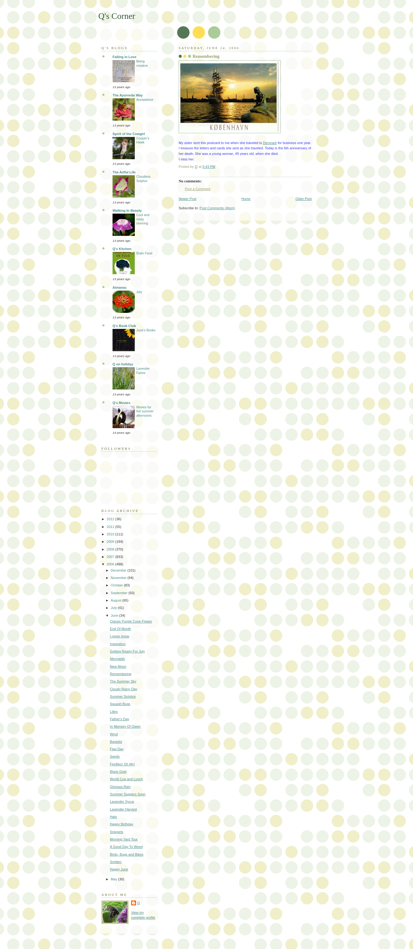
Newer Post (187, 199)
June (115, 615)
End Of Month (120, 629)
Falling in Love (124, 57)
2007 (111, 557)
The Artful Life (124, 172)
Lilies (114, 711)
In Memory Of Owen (125, 726)
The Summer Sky (123, 681)
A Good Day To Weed (126, 847)
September (119, 593)
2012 (111, 519)
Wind (114, 734)
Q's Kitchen (122, 249)
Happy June (119, 869)
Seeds (115, 756)
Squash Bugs (120, 704)
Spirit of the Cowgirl (129, 134)
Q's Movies (121, 403)
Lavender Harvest (123, 809)
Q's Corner (116, 16)
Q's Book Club (124, 326)
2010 (111, 534)
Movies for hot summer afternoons (144, 411)
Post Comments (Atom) (217, 208)
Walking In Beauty (127, 210)
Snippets (116, 832)
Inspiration (118, 644)
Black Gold (118, 771)
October (117, 585)
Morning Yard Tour (124, 839)
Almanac (120, 287)
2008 (111, 549)
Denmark (270, 143)
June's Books (145, 330)
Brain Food (144, 253)
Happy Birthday (122, 824)
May (114, 879)
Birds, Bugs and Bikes (126, 854)
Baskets (116, 741)
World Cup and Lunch (126, 779)
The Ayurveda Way (128, 95)
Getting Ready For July (127, 651)
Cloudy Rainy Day (123, 689)
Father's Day (119, 719)
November (119, 578)
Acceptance (144, 99)
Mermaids (117, 659)
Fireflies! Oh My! (122, 764)
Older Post (304, 199)
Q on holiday (123, 364)
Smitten (115, 862)
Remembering (120, 674)
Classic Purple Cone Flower (131, 621)
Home (245, 199)
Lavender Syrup (122, 801)
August (116, 600)
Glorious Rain (120, 787)
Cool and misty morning (142, 219)
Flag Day (117, 749)
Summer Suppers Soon (128, 794)
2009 (111, 541)
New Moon (118, 666)
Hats (113, 817)
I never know (120, 636)
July (139, 292)
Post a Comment (197, 189)
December (119, 570)
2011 (111, 527)
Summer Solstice (123, 696)
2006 (111, 564)
